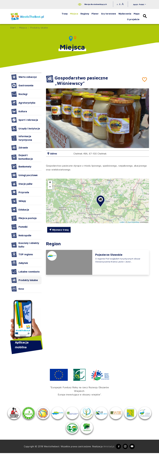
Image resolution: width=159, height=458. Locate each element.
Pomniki (19, 226)
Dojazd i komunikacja (22, 157)
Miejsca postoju (24, 218)
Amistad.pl (107, 451)
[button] (143, 118)
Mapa (136, 13)
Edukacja (20, 209)
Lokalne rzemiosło (25, 271)
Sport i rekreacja (24, 120)
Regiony (84, 13)
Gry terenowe (108, 13)
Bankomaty (21, 166)
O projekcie (133, 19)
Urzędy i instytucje (25, 128)
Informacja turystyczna (21, 138)
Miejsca (74, 13)
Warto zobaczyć (24, 77)
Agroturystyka (23, 102)
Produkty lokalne (39, 27)
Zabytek (19, 263)
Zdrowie (19, 147)
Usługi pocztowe (24, 175)
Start (13, 27)
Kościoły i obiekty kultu (25, 245)
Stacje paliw (21, 184)
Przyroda (20, 192)
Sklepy (18, 201)
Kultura (19, 111)
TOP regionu (22, 254)
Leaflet (122, 222)
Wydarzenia (124, 13)
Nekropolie (21, 235)
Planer (95, 13)
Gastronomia (22, 85)
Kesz (17, 288)
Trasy (65, 13)
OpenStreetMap (133, 222)
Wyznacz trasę (59, 229)
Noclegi (19, 94)
